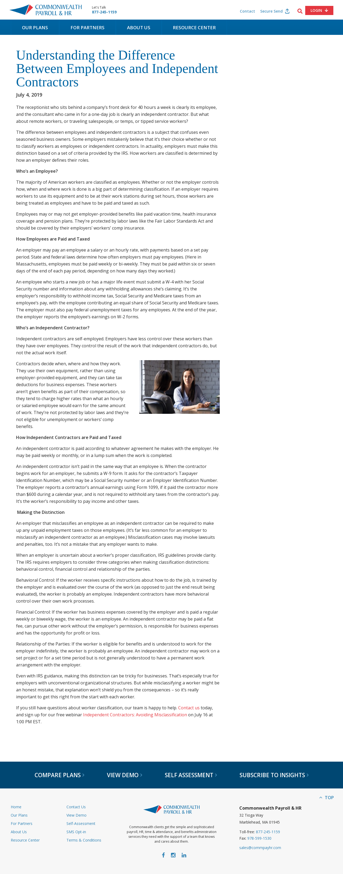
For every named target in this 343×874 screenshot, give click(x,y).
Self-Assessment (80, 823)
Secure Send (271, 11)
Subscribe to (274, 775)
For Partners (87, 27)
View (124, 775)
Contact (247, 11)
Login (316, 10)
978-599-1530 (259, 838)
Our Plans (35, 27)
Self (191, 775)
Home (16, 806)
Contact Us (76, 806)
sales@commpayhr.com (260, 847)
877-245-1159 (104, 12)
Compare (59, 775)
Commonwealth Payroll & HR (45, 9)
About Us (138, 27)
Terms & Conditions (83, 840)
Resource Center (194, 27)
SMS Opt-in (76, 831)
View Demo (76, 815)
